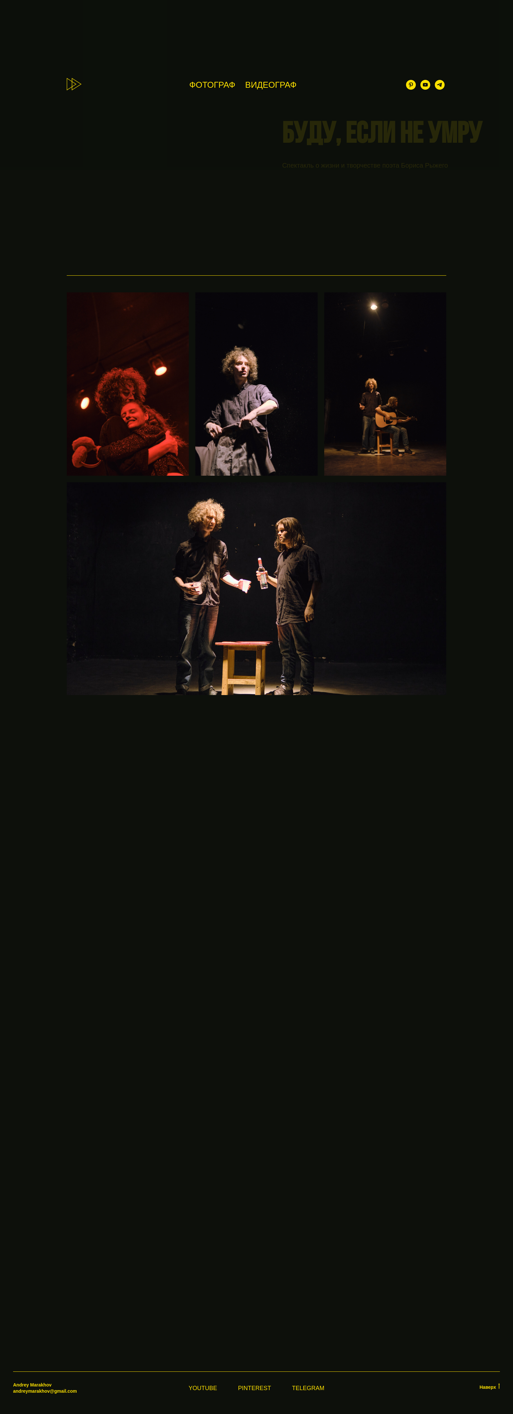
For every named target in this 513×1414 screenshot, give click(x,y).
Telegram (308, 1388)
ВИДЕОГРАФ (270, 85)
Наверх (490, 1386)
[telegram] (440, 85)
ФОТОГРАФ (212, 85)
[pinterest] (411, 85)
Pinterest (254, 1388)
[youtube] (425, 85)
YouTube (202, 1388)
